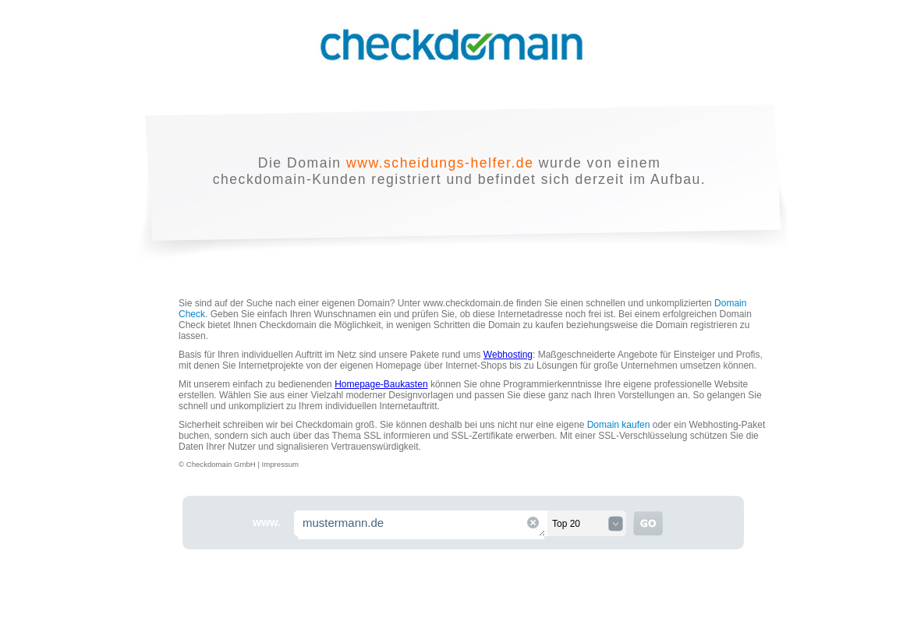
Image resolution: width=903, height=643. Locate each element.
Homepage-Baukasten (381, 384)
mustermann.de (422, 525)
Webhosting (508, 354)
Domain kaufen (618, 424)
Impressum (280, 464)
